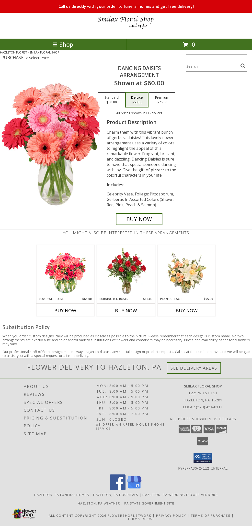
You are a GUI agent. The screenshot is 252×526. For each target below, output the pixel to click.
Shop (63, 44)
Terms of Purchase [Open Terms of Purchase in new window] (210, 515)
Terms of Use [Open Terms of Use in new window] (141, 518)
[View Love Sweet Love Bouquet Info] (65, 271)
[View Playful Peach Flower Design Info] (186, 271)
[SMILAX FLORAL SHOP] (126, 31)
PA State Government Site (149, 503)
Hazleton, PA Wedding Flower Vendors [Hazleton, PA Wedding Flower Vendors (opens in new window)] (180, 494)
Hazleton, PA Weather (99, 503)
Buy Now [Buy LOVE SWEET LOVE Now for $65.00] (65, 310)
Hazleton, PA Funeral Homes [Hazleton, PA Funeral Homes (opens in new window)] (61, 494)
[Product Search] (212, 66)
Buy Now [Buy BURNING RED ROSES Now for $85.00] (126, 310)
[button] (203, 458)
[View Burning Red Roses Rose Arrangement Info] (126, 271)
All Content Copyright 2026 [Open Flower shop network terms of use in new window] (77, 515)
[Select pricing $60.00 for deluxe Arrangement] (137, 100)
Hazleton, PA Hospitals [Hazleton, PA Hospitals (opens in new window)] (115, 494)
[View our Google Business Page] (134, 488)
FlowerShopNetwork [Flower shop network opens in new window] (129, 515)
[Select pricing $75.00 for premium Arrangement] (162, 100)
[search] (243, 66)
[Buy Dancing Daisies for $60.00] (139, 219)
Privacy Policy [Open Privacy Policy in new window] (171, 515)
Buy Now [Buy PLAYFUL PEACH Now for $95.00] (187, 310)
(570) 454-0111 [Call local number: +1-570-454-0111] (209, 406)
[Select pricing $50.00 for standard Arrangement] (111, 100)
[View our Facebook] (118, 488)
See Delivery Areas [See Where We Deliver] (194, 368)
